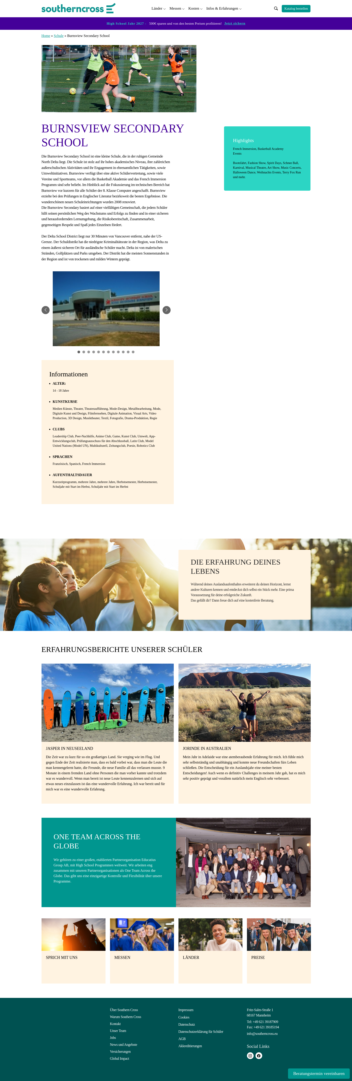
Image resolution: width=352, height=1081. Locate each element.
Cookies (183, 1016)
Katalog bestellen (296, 8)
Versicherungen (120, 1051)
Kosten (193, 8)
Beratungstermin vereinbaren (314, 1073)
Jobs (113, 1037)
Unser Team (118, 1030)
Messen (175, 8)
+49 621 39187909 (265, 1021)
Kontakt (115, 1023)
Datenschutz (186, 1023)
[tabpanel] (106, 309)
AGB (182, 1037)
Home (46, 35)
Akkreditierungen (190, 1044)
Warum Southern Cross (125, 1016)
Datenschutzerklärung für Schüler (200, 1030)
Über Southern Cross (124, 1009)
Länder (157, 8)
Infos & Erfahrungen (222, 8)
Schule (59, 35)
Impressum (186, 1009)
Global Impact (119, 1058)
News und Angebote (123, 1044)
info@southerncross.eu (262, 1033)
